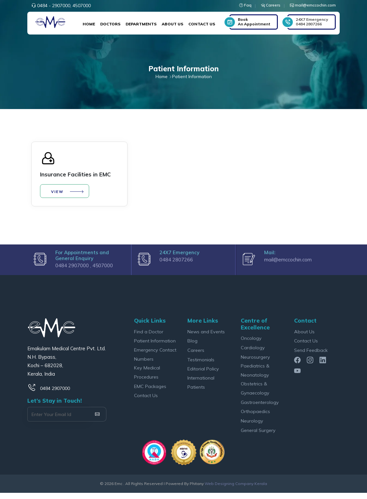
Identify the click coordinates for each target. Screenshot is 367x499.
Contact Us (201, 23)
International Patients (201, 388)
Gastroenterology (260, 408)
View (58, 193)
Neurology (252, 427)
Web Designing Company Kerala (236, 489)
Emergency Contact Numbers (155, 359)
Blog (192, 346)
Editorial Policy (203, 374)
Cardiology (253, 353)
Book (254, 21)
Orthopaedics (255, 417)
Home (89, 23)
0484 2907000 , (73, 271)
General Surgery (258, 436)
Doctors (110, 23)
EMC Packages (150, 392)
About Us (172, 23)
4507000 (82, 5)
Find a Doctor (149, 337)
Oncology (251, 343)
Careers (195, 356)
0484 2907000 (55, 393)
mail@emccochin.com (288, 265)
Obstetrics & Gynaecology (255, 394)
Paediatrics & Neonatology (255, 375)
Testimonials (201, 365)
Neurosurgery (255, 362)
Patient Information (155, 346)
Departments (141, 23)
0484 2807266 (312, 21)
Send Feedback (311, 356)
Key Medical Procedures (147, 378)
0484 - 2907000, (54, 5)
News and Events (206, 337)
